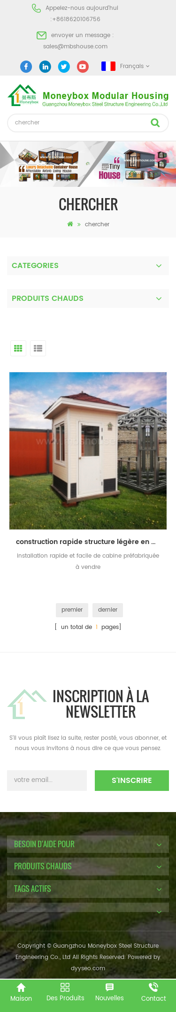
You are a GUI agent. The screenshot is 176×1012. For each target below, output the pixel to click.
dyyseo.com (88, 968)
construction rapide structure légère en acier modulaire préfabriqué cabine (91, 541)
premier (72, 610)
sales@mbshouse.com (75, 46)
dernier (107, 610)
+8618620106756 (76, 19)
